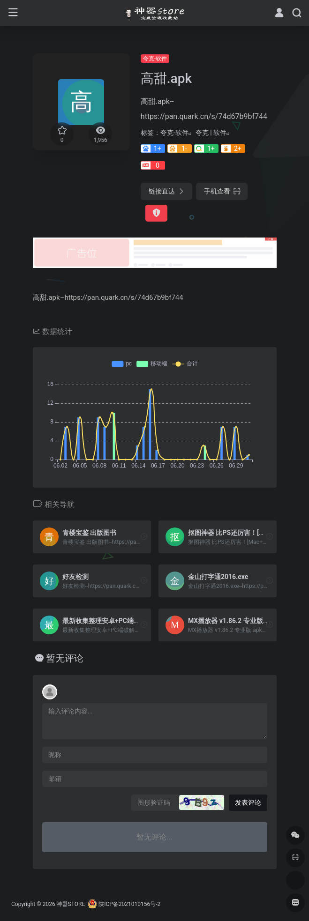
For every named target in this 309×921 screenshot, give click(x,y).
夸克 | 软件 (211, 132)
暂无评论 (64, 658)
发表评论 (248, 802)
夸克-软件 (155, 58)
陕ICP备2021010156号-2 (129, 904)
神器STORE (71, 904)
